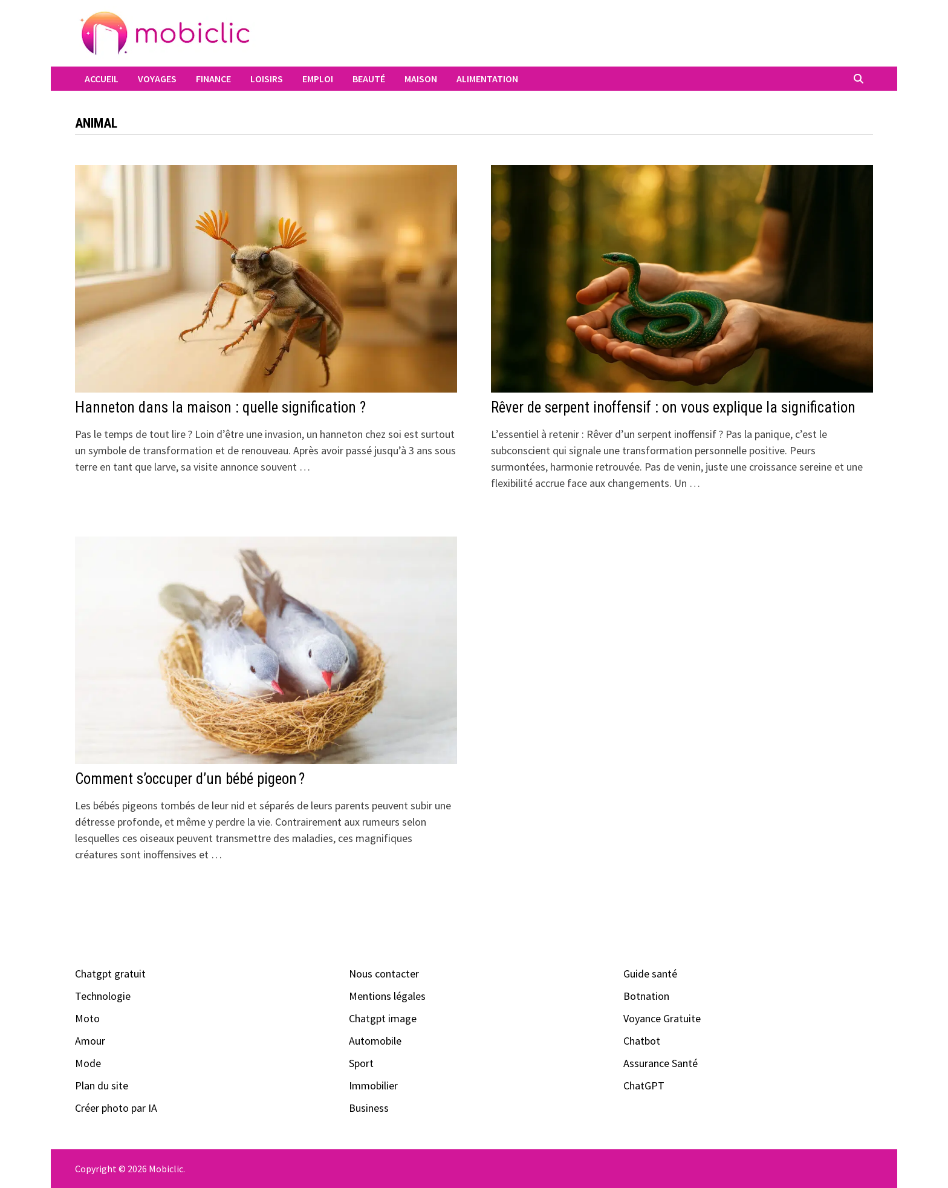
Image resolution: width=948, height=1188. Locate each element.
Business (369, 1108)
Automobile (375, 1041)
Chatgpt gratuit (110, 974)
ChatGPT (643, 1085)
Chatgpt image (383, 1018)
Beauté (368, 79)
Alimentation (487, 79)
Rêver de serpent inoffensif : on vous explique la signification (673, 407)
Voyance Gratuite (662, 1018)
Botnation (646, 996)
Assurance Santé (660, 1063)
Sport (361, 1063)
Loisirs (266, 79)
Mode (88, 1063)
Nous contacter (384, 974)
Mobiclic (166, 1169)
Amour (90, 1041)
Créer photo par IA (116, 1108)
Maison (420, 79)
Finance (213, 79)
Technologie (103, 996)
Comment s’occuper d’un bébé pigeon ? (190, 779)
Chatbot (641, 1041)
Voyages (157, 79)
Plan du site (101, 1085)
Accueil (101, 79)
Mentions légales (387, 996)
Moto (87, 1018)
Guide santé (650, 974)
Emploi (317, 79)
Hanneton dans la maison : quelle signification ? (220, 407)
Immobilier (373, 1085)
